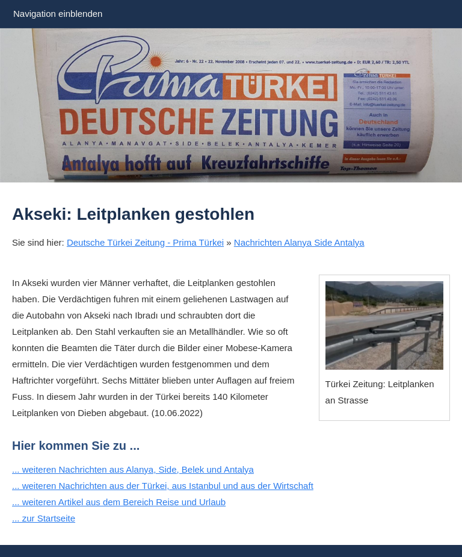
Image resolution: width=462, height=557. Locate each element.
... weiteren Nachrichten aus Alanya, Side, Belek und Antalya (133, 469)
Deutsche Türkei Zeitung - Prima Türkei (145, 242)
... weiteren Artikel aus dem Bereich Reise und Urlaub (119, 502)
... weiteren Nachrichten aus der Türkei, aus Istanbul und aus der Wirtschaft (162, 486)
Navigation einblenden (57, 13)
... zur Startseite (43, 518)
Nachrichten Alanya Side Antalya (299, 242)
